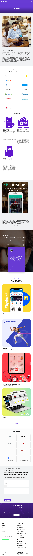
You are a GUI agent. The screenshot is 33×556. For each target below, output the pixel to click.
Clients (3, 531)
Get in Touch (16, 515)
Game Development (20, 531)
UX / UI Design (19, 535)
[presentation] (11, 496)
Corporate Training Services (21, 547)
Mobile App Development (21, 529)
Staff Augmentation (20, 545)
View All (16, 423)
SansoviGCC (4, 552)
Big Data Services (20, 525)
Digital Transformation (20, 537)
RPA (17, 539)
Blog (3, 527)
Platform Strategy (20, 541)
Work (3, 529)
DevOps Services (20, 527)
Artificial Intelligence (20, 523)
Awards (3, 525)
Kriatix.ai (3, 554)
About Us (3, 523)
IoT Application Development (22, 533)
